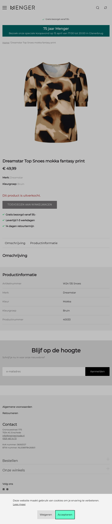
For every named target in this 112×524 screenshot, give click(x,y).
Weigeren (46, 514)
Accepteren (65, 514)
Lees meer (19, 504)
